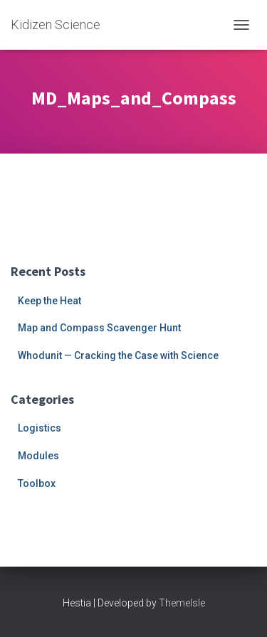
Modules (38, 455)
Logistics (39, 428)
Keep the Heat (49, 300)
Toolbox (37, 483)
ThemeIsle (182, 603)
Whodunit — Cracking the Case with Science (118, 355)
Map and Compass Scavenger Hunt (99, 327)
